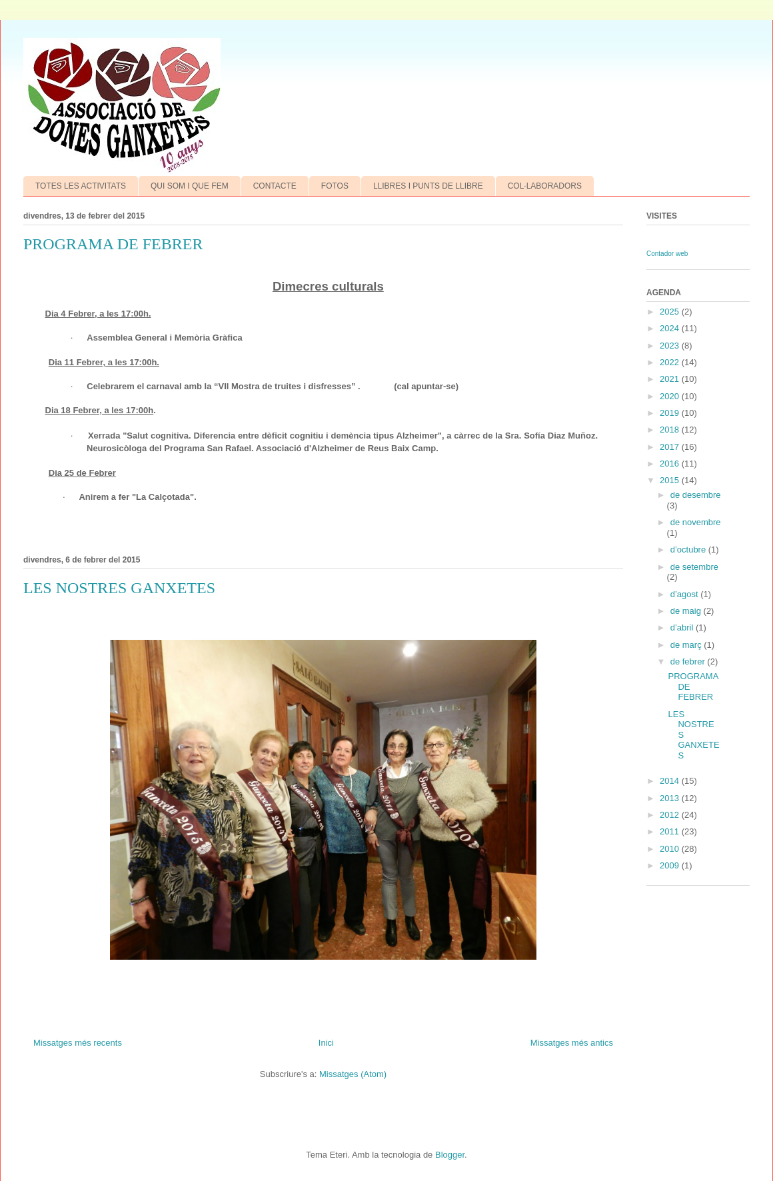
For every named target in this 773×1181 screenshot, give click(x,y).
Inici (326, 1043)
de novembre (695, 522)
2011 (671, 831)
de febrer (689, 661)
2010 (671, 849)
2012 (671, 815)
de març (687, 645)
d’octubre (689, 550)
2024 (671, 328)
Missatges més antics (571, 1043)
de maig (687, 611)
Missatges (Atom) (352, 1074)
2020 (671, 396)
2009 (671, 865)
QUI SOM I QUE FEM (190, 186)
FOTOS (335, 186)
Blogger (449, 1155)
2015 (671, 480)
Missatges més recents (77, 1043)
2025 (671, 312)
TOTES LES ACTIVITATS (80, 186)
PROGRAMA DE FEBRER (113, 244)
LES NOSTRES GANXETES (119, 587)
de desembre (695, 495)
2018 (671, 430)
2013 (671, 798)
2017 (671, 447)
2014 (671, 781)
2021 (671, 379)
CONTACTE (275, 186)
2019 (671, 413)
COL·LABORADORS (545, 186)
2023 (671, 346)
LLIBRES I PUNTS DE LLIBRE (428, 186)
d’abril (683, 627)
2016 (671, 464)
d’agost (685, 594)
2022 (671, 362)
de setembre (694, 567)
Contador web (667, 253)
